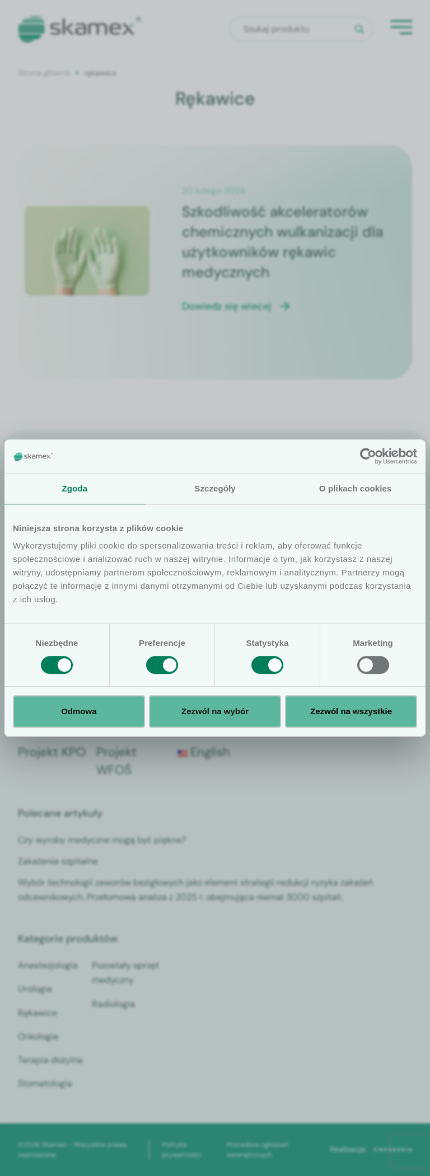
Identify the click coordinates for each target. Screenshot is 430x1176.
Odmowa (78, 711)
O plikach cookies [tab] (355, 488)
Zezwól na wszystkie (351, 711)
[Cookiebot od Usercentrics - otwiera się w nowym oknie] (368, 456)
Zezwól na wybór (215, 711)
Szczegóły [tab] (214, 488)
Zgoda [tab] (75, 488)
